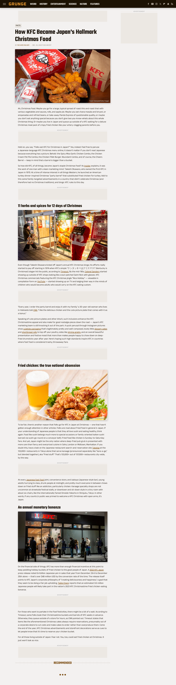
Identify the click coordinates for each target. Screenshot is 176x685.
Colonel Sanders (92, 271)
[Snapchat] (168, 4)
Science (73, 4)
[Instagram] (156, 4)
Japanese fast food (35, 479)
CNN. (35, 310)
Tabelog (95, 448)
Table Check (63, 583)
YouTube (41, 281)
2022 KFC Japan (97, 570)
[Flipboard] (164, 4)
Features (94, 4)
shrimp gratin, (74, 332)
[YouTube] (152, 4)
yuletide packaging (32, 329)
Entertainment (58, 4)
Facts (18, 25)
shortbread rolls (29, 332)
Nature (83, 4)
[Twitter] (160, 4)
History (43, 4)
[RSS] (172, 4)
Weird (33, 4)
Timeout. (65, 271)
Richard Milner (23, 45)
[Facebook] (148, 4)
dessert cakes (100, 329)
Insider (87, 166)
